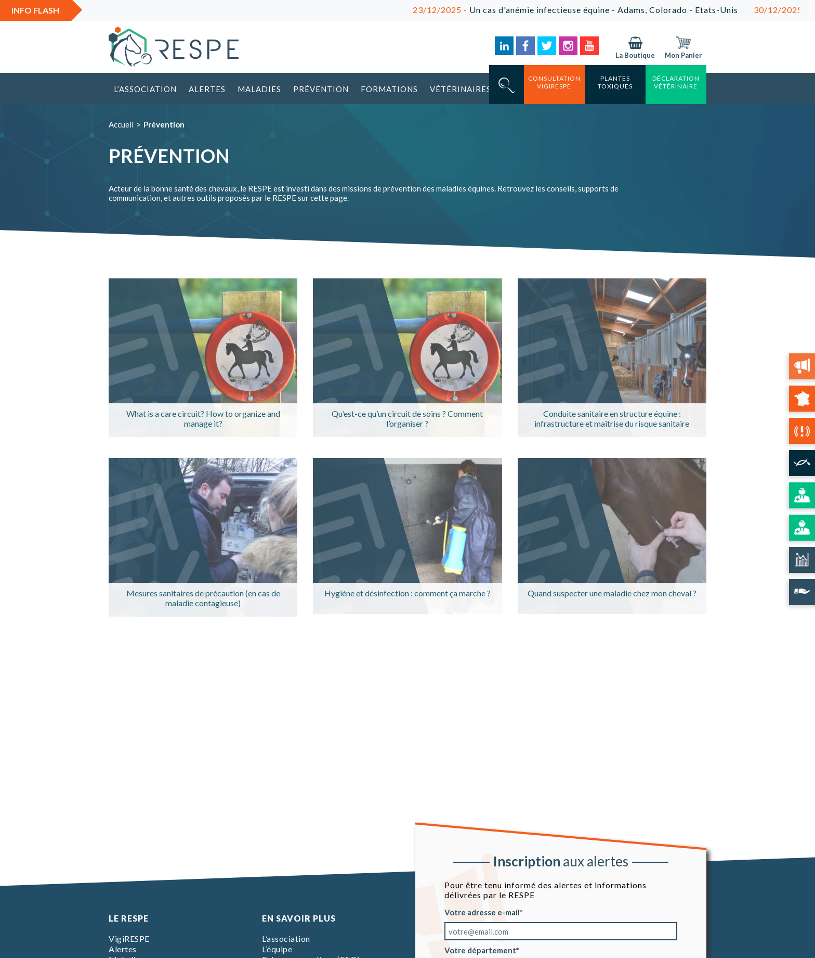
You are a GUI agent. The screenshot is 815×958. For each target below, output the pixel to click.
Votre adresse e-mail (482, 912)
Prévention (321, 89)
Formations (389, 89)
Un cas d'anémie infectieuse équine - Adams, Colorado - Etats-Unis (582, 10)
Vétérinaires (460, 89)
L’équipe (277, 949)
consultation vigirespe (554, 82)
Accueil (121, 124)
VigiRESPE (129, 938)
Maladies (259, 89)
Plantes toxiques (615, 82)
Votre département (480, 950)
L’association (145, 89)
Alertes (207, 89)
